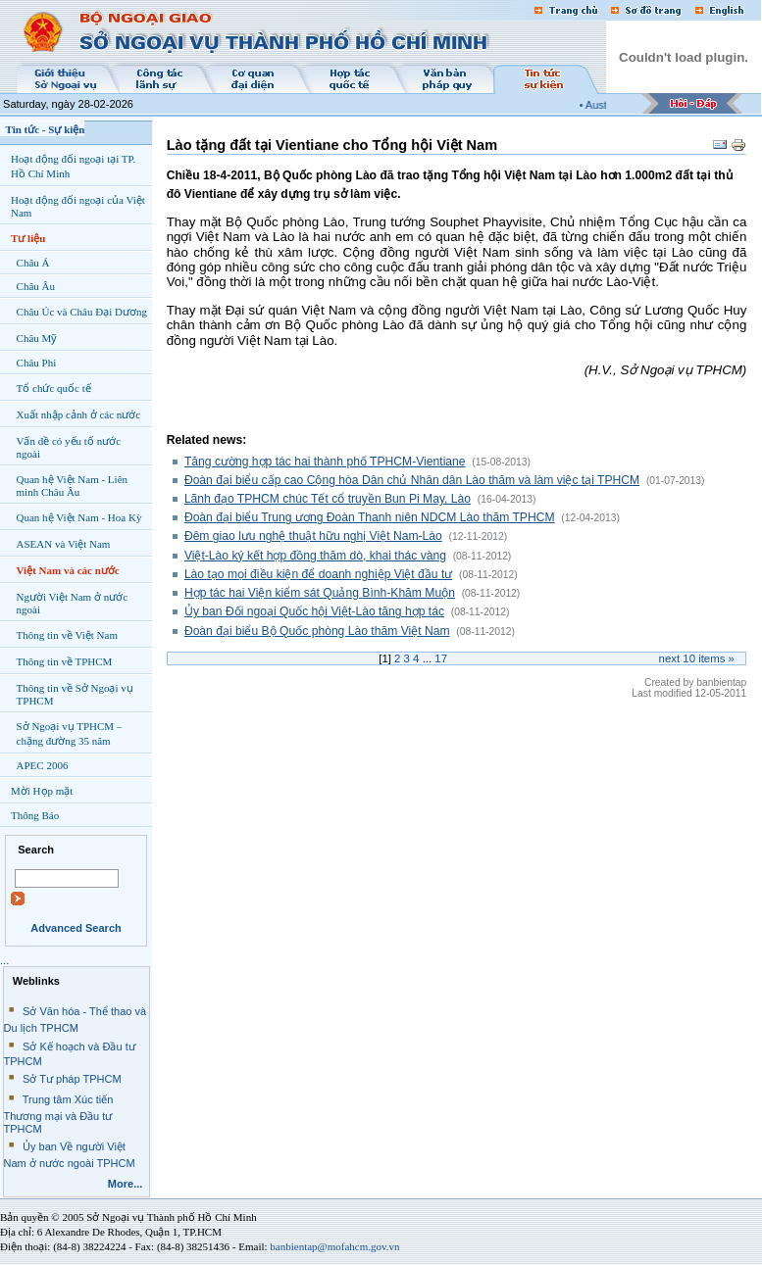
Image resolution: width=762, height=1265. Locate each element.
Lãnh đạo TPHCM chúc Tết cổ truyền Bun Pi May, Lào (327, 499)
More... (125, 1184)
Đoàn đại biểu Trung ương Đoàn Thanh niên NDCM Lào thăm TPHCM (369, 517)
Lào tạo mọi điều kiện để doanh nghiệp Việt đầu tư (318, 574)
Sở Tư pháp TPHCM (72, 1079)
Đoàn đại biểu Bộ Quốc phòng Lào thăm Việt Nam (317, 631)
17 (440, 658)
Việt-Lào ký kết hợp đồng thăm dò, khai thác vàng (315, 555)
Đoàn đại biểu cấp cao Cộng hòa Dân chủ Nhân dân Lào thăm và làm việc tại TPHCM (411, 480)
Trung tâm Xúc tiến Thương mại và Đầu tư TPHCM (59, 1114)
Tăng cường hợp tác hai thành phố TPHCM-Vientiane (325, 461)
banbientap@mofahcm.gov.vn (334, 1246)
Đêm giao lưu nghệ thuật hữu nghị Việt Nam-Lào (313, 536)
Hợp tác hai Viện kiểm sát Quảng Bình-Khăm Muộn (319, 593)
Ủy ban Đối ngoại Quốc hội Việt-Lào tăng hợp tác (314, 611)
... (4, 960)
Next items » (697, 658)
